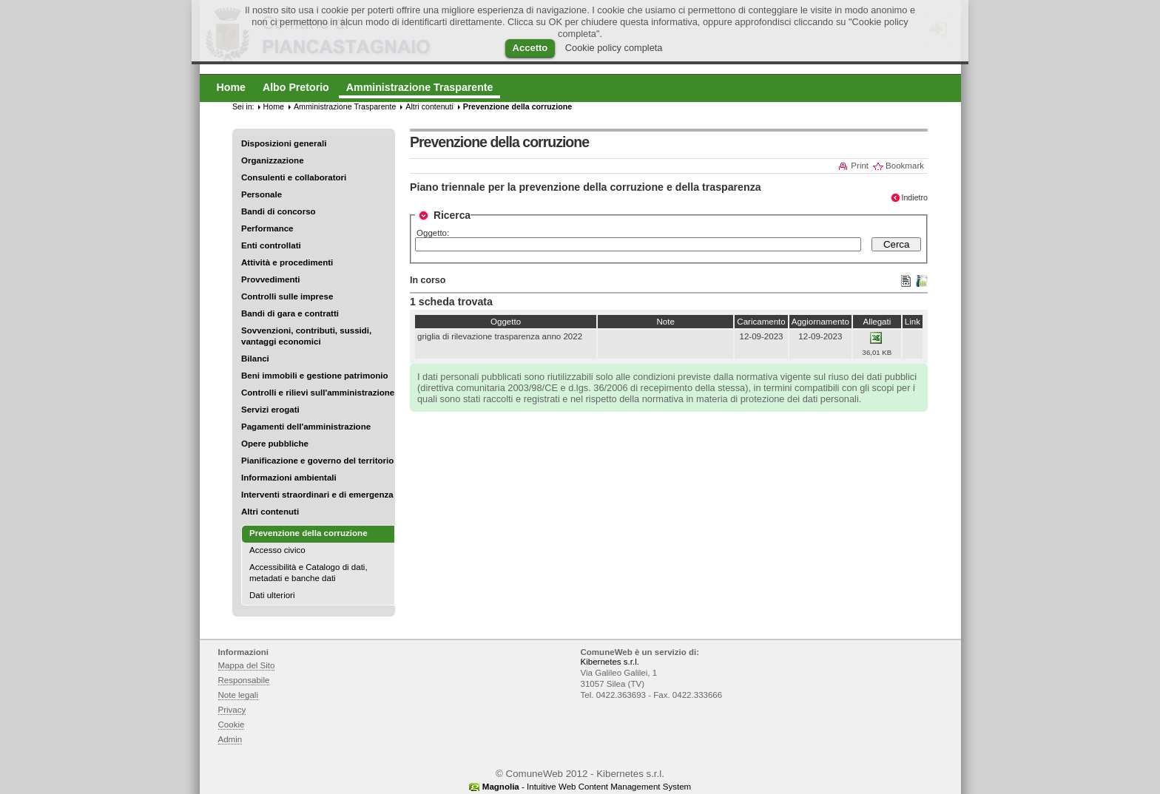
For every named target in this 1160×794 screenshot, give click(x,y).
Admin (230, 739)
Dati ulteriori (272, 595)
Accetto (530, 47)
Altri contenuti (270, 511)
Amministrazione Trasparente (345, 106)
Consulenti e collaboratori (293, 177)
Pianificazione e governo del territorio (317, 460)
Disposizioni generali (283, 143)
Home (273, 106)
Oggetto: (433, 232)
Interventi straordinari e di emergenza (317, 494)
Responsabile (244, 680)
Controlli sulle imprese (287, 296)
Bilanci (255, 358)
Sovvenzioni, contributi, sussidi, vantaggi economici (306, 336)
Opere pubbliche (274, 443)
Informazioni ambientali (289, 477)
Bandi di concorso (278, 211)
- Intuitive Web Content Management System (586, 786)
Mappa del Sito (246, 665)
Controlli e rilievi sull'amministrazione (317, 392)
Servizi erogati (270, 409)
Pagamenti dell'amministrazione (306, 426)
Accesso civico (277, 550)
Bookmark (905, 165)
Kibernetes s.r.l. (610, 661)
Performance (267, 228)
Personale (261, 194)
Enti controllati (271, 245)
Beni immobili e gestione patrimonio (314, 375)
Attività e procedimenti (287, 262)
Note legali (238, 694)
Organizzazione (272, 160)
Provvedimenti (270, 279)
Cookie (231, 724)
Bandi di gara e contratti (290, 313)
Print (860, 165)
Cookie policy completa (614, 47)
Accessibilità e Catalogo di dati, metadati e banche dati (308, 573)
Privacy (232, 709)
